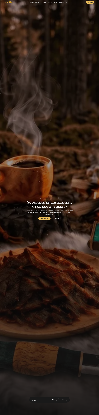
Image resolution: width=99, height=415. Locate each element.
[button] (37, 2)
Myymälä (50, 2)
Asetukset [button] (34, 400)
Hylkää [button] (52, 399)
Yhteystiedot (61, 2)
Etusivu (32, 2)
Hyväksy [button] (62, 399)
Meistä (55, 2)
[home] (8, 2)
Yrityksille (44, 2)
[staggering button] (90, 2)
